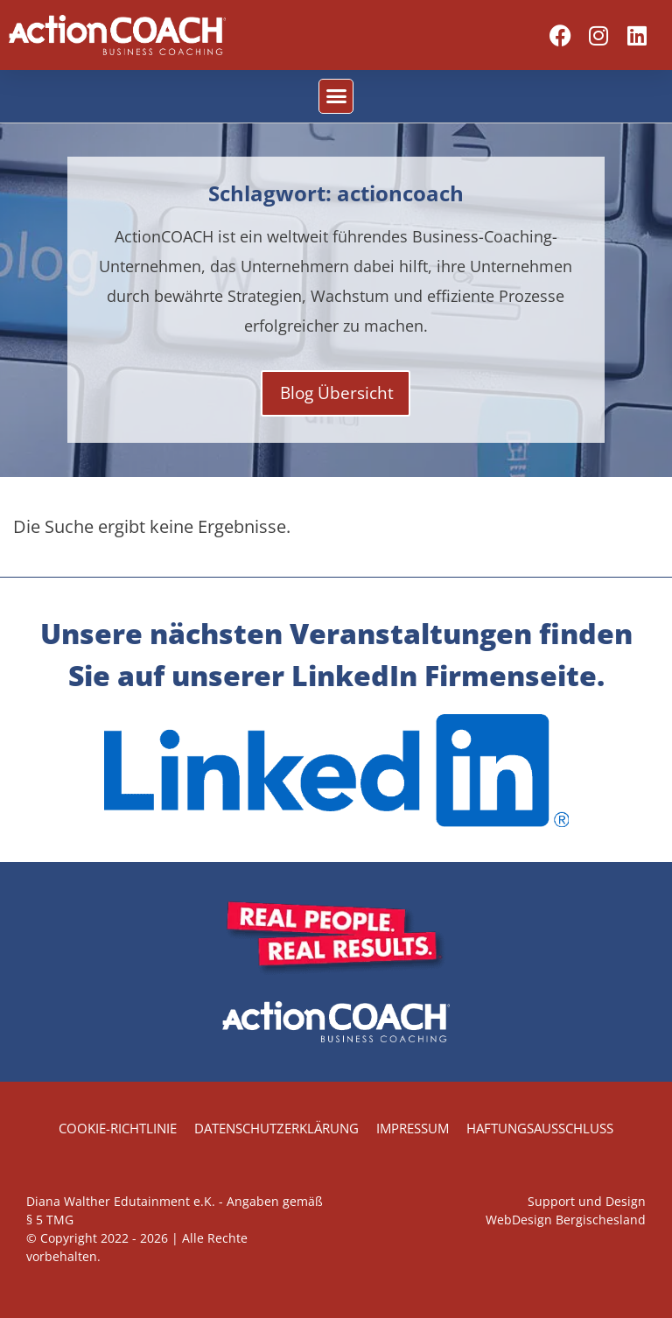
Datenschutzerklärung (276, 1128)
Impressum (412, 1128)
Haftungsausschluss (539, 1128)
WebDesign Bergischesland (566, 1219)
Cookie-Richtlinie (118, 1128)
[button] (336, 96)
